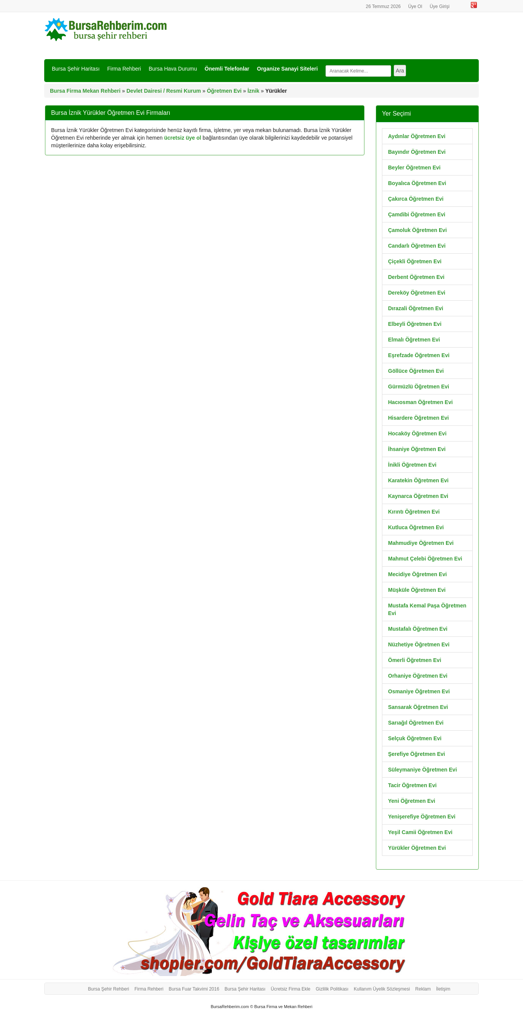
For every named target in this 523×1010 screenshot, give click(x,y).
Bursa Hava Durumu (173, 69)
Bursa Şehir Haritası (75, 69)
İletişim (443, 989)
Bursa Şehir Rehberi (108, 989)
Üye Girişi (439, 6)
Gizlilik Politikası (332, 989)
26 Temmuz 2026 (384, 6)
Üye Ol (415, 6)
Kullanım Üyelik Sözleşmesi (382, 989)
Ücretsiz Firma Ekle (290, 989)
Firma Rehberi (124, 69)
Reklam (423, 989)
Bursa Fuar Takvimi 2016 (194, 989)
